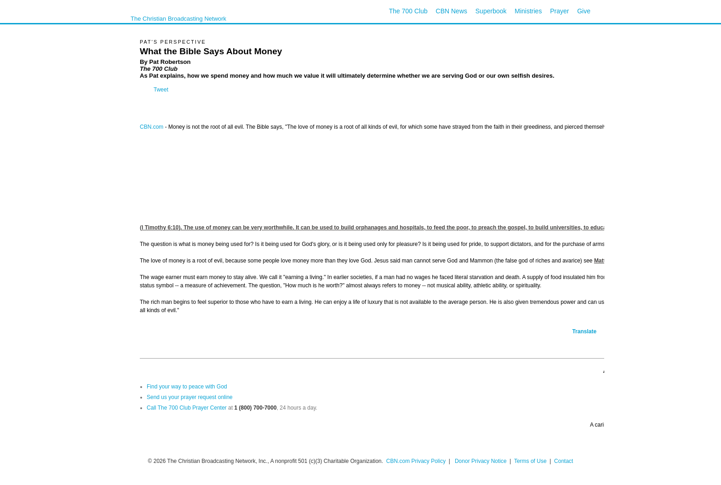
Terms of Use (531, 461)
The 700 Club (408, 11)
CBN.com (151, 127)
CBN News (451, 11)
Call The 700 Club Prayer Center (187, 408)
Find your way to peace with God (187, 386)
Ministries (528, 11)
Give (583, 11)
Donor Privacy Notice (481, 461)
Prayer (559, 11)
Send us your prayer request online (190, 397)
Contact (563, 461)
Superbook (491, 11)
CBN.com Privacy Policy (416, 461)
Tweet (161, 89)
